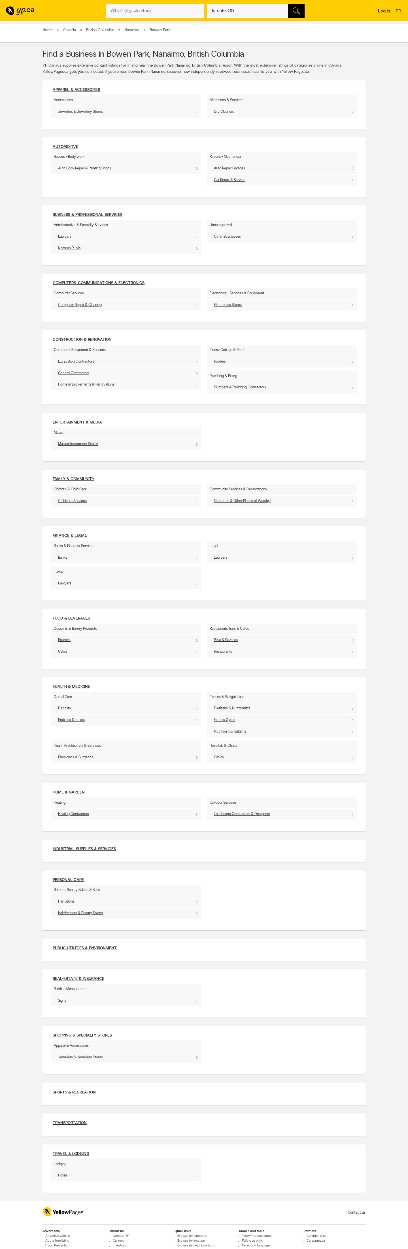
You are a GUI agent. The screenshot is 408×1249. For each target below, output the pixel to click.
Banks (62, 557)
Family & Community (73, 479)
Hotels (63, 1175)
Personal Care (68, 880)
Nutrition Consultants (230, 731)
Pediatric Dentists (71, 720)
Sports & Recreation (74, 1092)
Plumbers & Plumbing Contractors (240, 387)
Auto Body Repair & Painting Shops (84, 168)
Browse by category (192, 1236)
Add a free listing (57, 1240)
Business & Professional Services (87, 215)
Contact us (357, 1212)
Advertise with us (57, 1236)
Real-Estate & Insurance (78, 979)
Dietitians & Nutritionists (232, 708)
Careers (118, 1240)
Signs (62, 1001)
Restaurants (223, 652)
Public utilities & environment (85, 948)
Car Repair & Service (229, 180)
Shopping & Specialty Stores (82, 1035)
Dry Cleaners (224, 112)
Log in (384, 11)
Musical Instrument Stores (78, 444)
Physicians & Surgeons (75, 757)
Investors (119, 1245)
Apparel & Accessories (76, 90)
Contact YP (121, 1236)
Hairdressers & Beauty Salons (80, 913)
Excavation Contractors (76, 361)
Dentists (64, 708)
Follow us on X (252, 1240)
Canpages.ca (316, 1240)
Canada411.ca (316, 1236)
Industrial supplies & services (84, 849)
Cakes (62, 652)
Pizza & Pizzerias (226, 640)
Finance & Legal (70, 536)
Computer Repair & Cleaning (80, 305)
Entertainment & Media (77, 422)
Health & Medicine (71, 687)
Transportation (70, 1123)
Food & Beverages (71, 618)
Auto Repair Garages (229, 168)
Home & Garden (69, 792)
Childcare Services (72, 501)
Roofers (220, 361)
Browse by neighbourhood (196, 1245)
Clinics (219, 757)
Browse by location (191, 1240)
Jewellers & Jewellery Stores (80, 112)
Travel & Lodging (71, 1154)
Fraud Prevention (57, 1245)
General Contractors (73, 373)
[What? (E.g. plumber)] (155, 11)
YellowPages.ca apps (256, 1236)
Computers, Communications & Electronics (98, 283)
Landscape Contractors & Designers (242, 814)
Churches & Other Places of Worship (242, 501)
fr (399, 11)
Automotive (65, 147)
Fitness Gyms (224, 720)
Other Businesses (227, 237)
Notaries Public (69, 248)
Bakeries (64, 640)
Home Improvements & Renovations (86, 384)
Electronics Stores (228, 305)
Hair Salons (66, 901)
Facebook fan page (256, 1245)
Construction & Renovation (82, 340)
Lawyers (64, 237)
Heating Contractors (73, 814)
